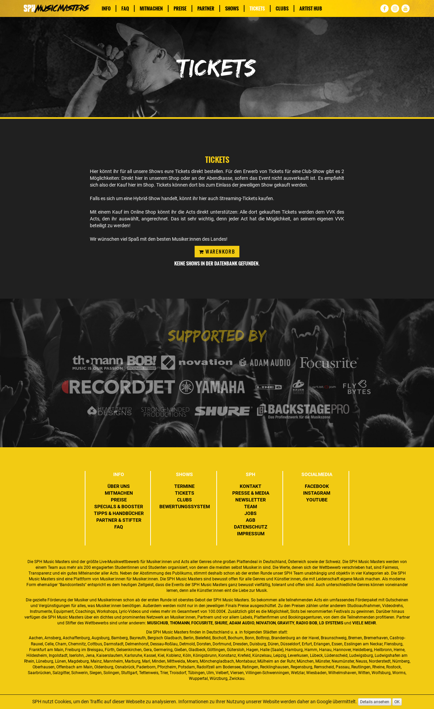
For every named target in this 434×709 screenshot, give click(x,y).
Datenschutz (250, 527)
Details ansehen (374, 702)
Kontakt (250, 486)
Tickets (257, 8)
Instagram (316, 493)
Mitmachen (151, 8)
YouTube (317, 499)
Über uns (118, 486)
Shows (232, 8)
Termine (184, 486)
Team (250, 506)
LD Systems (331, 623)
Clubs (282, 8)
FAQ (125, 8)
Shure (221, 623)
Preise (180, 8)
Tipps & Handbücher (119, 513)
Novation (266, 623)
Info (106, 8)
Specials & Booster (118, 506)
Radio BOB (306, 623)
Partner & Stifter (118, 520)
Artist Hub (310, 8)
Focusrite (202, 623)
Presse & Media (250, 493)
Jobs (250, 513)
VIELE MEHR (364, 623)
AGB (250, 520)
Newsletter (250, 499)
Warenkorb (217, 251)
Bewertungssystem (184, 506)
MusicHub (157, 623)
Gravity (285, 623)
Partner (205, 8)
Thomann (180, 623)
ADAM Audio (241, 623)
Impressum (250, 533)
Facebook (317, 486)
